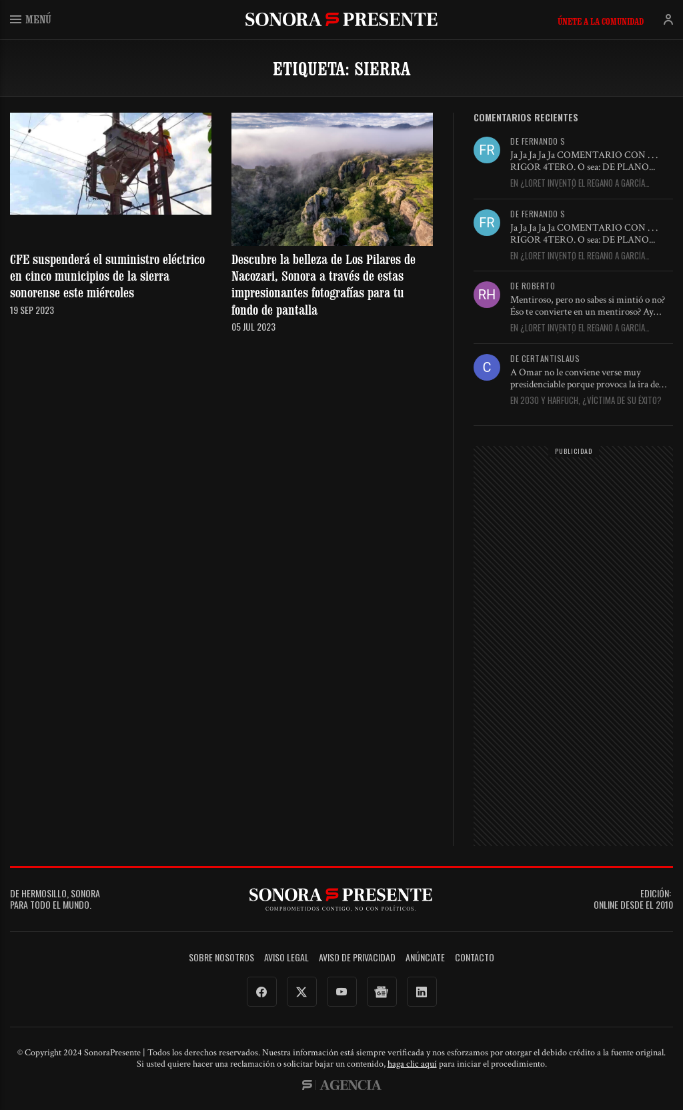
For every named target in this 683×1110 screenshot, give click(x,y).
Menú (30, 19)
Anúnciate (425, 957)
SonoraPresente (341, 19)
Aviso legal (286, 957)
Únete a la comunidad (601, 21)
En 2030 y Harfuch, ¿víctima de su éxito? (586, 400)
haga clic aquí (412, 1064)
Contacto (474, 957)
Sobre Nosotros (221, 957)
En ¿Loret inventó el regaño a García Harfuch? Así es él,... (577, 183)
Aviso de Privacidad (357, 957)
